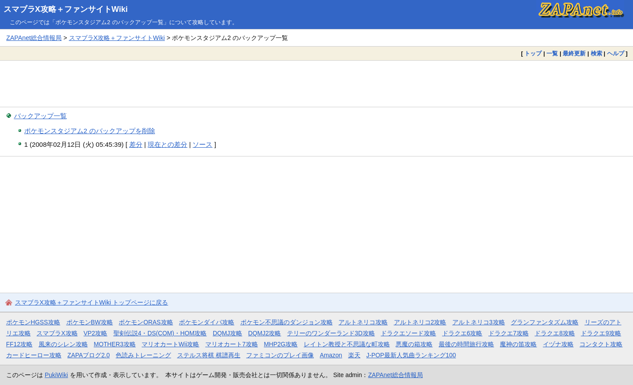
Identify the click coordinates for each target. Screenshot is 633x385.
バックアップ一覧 (40, 116)
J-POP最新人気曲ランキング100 (411, 355)
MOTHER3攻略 (115, 344)
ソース (202, 144)
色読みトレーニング (143, 355)
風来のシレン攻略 (63, 344)
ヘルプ (615, 53)
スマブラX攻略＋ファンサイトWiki (66, 9)
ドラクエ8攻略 (555, 333)
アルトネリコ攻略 (363, 322)
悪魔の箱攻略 (414, 344)
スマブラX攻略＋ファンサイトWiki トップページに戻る (91, 302)
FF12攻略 (19, 344)
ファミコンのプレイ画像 (280, 355)
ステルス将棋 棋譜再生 (208, 355)
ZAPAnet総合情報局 (34, 37)
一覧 (552, 53)
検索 (596, 53)
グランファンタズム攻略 (544, 322)
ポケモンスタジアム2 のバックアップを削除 (89, 130)
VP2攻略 (95, 333)
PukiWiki (56, 374)
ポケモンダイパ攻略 (206, 322)
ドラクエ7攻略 (508, 333)
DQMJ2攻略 (264, 333)
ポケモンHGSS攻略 (33, 322)
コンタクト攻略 (600, 344)
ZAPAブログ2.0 (88, 355)
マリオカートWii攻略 (170, 344)
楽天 (354, 355)
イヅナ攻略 (558, 344)
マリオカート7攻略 (231, 344)
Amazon (331, 355)
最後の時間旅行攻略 (466, 344)
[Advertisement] (316, 83)
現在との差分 (167, 144)
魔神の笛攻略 (518, 344)
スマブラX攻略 (56, 333)
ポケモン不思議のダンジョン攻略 (286, 322)
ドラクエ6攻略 (462, 333)
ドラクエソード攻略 (408, 333)
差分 (135, 144)
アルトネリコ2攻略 (420, 322)
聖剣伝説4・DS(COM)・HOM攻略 (160, 333)
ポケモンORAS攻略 (146, 322)
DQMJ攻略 (227, 333)
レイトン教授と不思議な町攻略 (347, 344)
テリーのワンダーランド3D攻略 (331, 333)
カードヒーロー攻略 (34, 355)
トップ (533, 53)
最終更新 (574, 53)
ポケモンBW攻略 (89, 322)
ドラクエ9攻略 (601, 333)
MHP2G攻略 (281, 344)
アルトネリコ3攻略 (478, 322)
